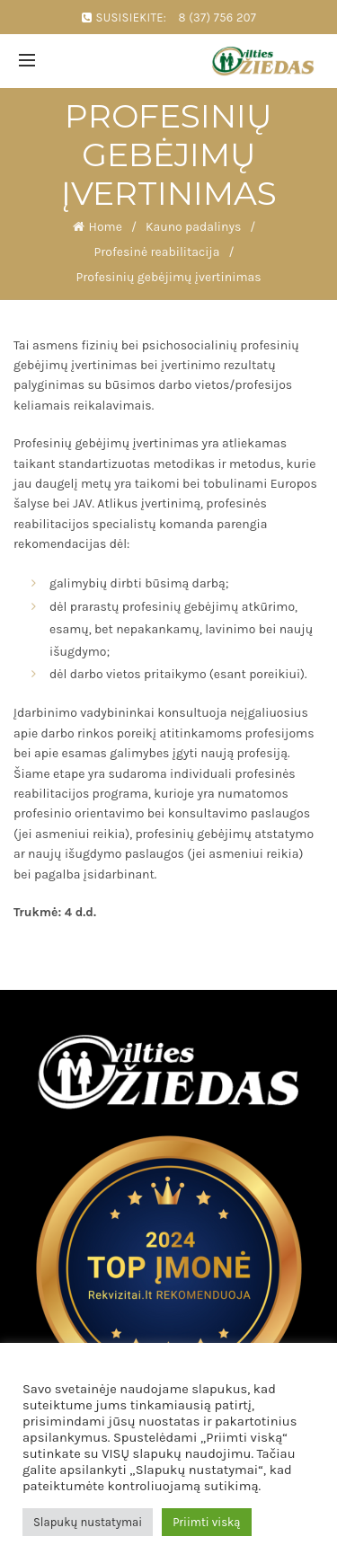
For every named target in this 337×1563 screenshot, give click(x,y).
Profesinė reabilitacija (157, 252)
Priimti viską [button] (206, 1522)
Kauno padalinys (193, 226)
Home (105, 226)
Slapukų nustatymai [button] (87, 1522)
